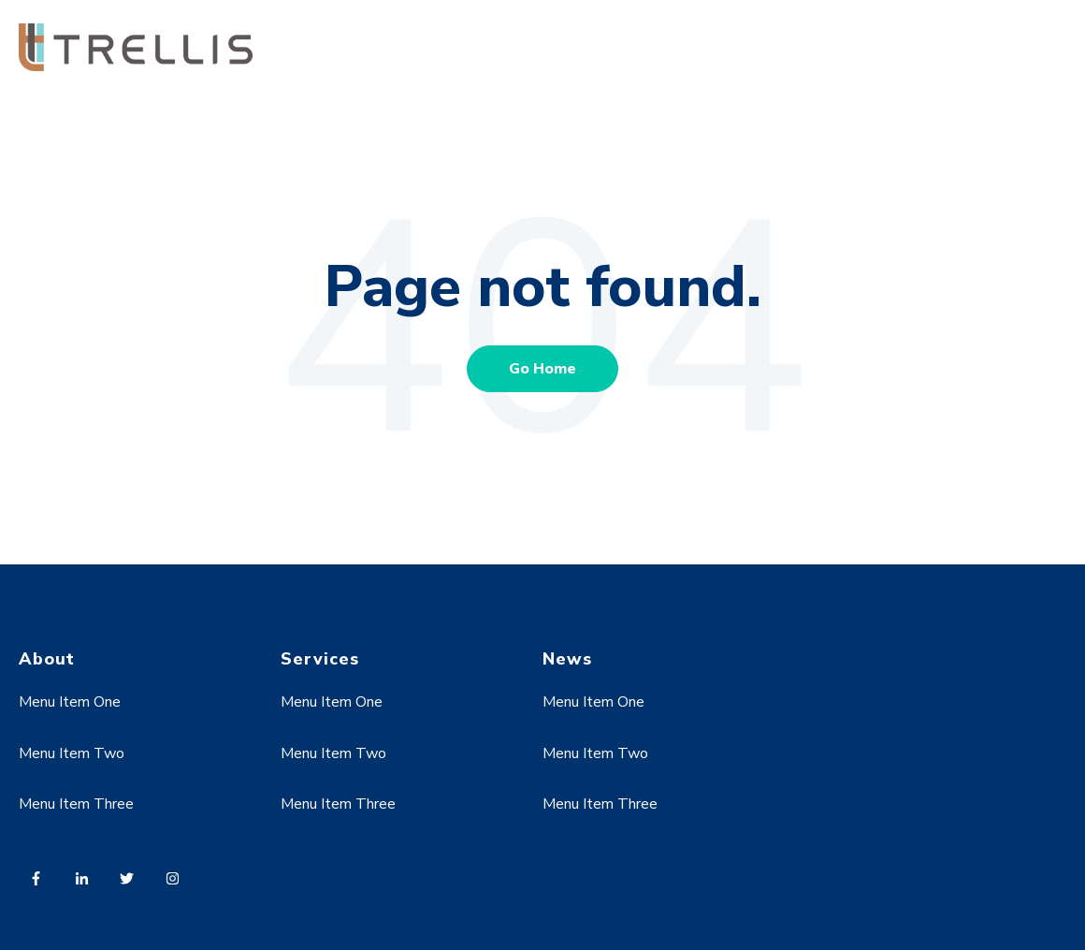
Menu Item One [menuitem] (70, 702)
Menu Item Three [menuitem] (76, 804)
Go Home (542, 368)
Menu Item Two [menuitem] (71, 753)
